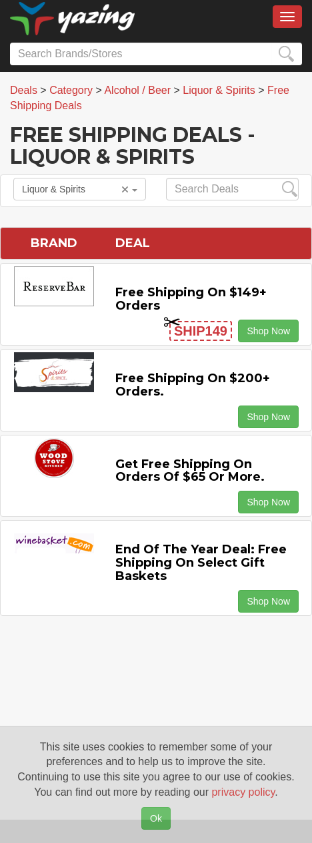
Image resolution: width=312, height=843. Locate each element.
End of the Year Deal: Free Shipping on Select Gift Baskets (201, 562)
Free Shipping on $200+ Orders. (192, 385)
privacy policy (243, 792)
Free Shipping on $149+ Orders (191, 299)
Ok (156, 818)
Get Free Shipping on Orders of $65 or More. (190, 471)
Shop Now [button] (268, 331)
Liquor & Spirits (79, 189)
